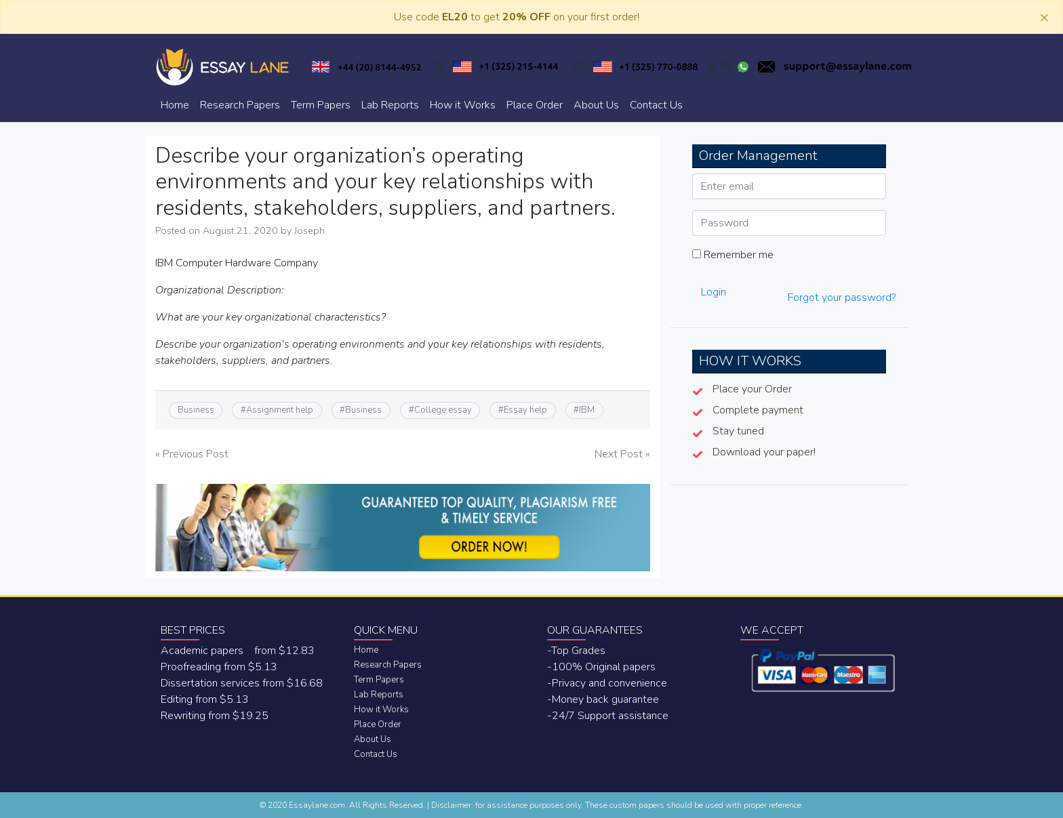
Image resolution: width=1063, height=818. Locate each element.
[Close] (1044, 17)
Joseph (309, 230)
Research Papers (240, 105)
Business (196, 410)
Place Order (534, 105)
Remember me (733, 254)
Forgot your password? (842, 297)
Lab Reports (390, 105)
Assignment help (279, 410)
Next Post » (622, 454)
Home (175, 105)
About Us (596, 105)
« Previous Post (191, 454)
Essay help (525, 410)
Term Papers (320, 105)
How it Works (463, 105)
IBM (587, 410)
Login (713, 292)
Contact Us (656, 105)
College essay (443, 410)
